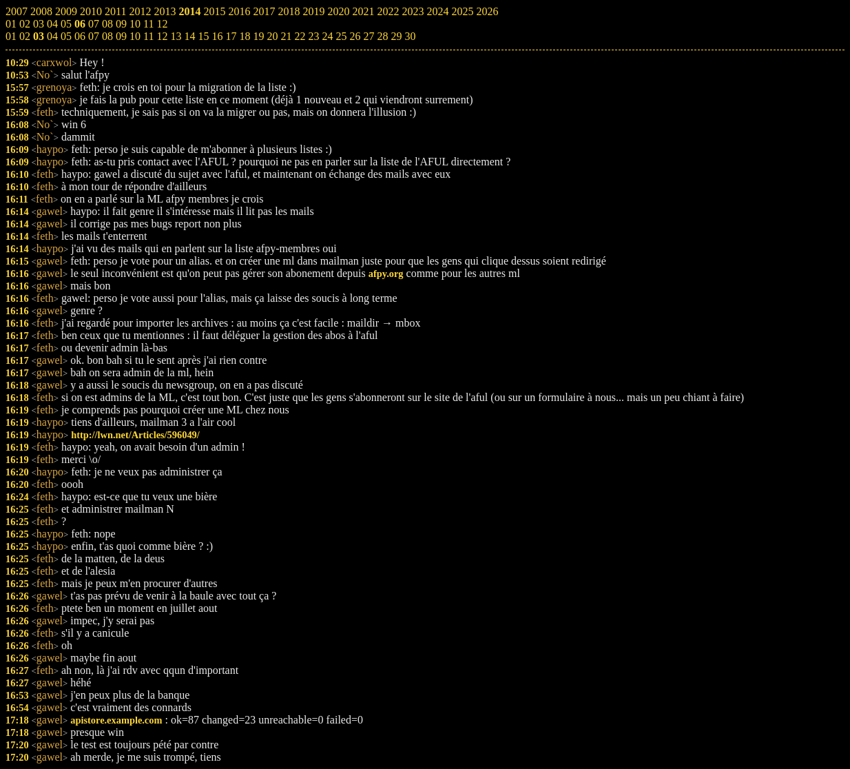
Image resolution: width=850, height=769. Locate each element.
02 (24, 36)
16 (216, 36)
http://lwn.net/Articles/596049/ (135, 434)
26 (354, 36)
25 (340, 36)
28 (382, 36)
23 (313, 36)
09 (121, 36)
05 (66, 36)
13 (175, 36)
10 (135, 36)
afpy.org (386, 273)
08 (107, 36)
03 (38, 36)
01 (11, 36)
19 (258, 36)
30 (409, 36)
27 (368, 36)
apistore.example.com (116, 720)
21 (285, 36)
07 (93, 36)
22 (299, 36)
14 (189, 36)
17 (230, 36)
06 (79, 36)
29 (396, 36)
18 (244, 36)
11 (148, 36)
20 (272, 36)
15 (203, 36)
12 (161, 36)
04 (52, 36)
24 (327, 36)
